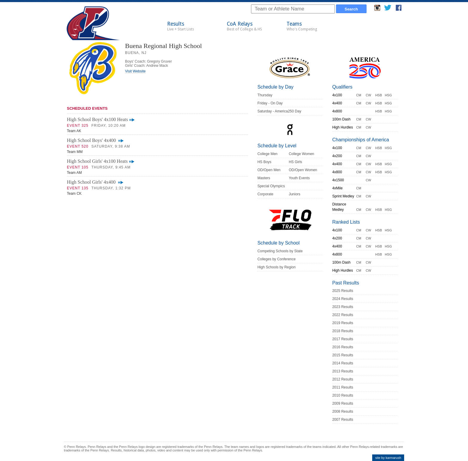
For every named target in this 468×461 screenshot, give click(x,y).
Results (180, 26)
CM (358, 95)
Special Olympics (271, 186)
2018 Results (342, 331)
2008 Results (342, 411)
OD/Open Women (303, 170)
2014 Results (342, 363)
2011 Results (342, 387)
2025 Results (342, 291)
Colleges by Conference (276, 259)
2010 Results (342, 395)
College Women (301, 154)
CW (368, 95)
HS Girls (295, 162)
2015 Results (342, 355)
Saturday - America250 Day (279, 111)
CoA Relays (244, 26)
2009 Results (342, 403)
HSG (388, 95)
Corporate (265, 194)
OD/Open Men (268, 170)
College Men (267, 154)
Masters (263, 178)
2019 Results (342, 323)
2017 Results (342, 339)
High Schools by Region (276, 267)
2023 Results (342, 307)
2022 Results (342, 315)
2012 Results (342, 379)
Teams (302, 26)
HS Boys (264, 162)
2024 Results (342, 299)
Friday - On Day (270, 103)
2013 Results (342, 371)
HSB (378, 95)
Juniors (294, 194)
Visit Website (135, 71)
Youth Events (299, 178)
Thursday (264, 95)
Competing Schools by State (279, 251)
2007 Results (342, 419)
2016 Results (342, 347)
